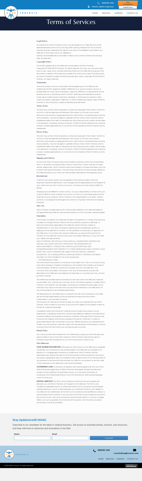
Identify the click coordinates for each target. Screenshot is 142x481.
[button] (109, 438)
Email (54, 434)
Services (110, 459)
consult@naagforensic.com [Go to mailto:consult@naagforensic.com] (126, 453)
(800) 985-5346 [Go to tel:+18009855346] (108, 3)
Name (16, 434)
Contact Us (132, 459)
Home (101, 459)
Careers (120, 459)
